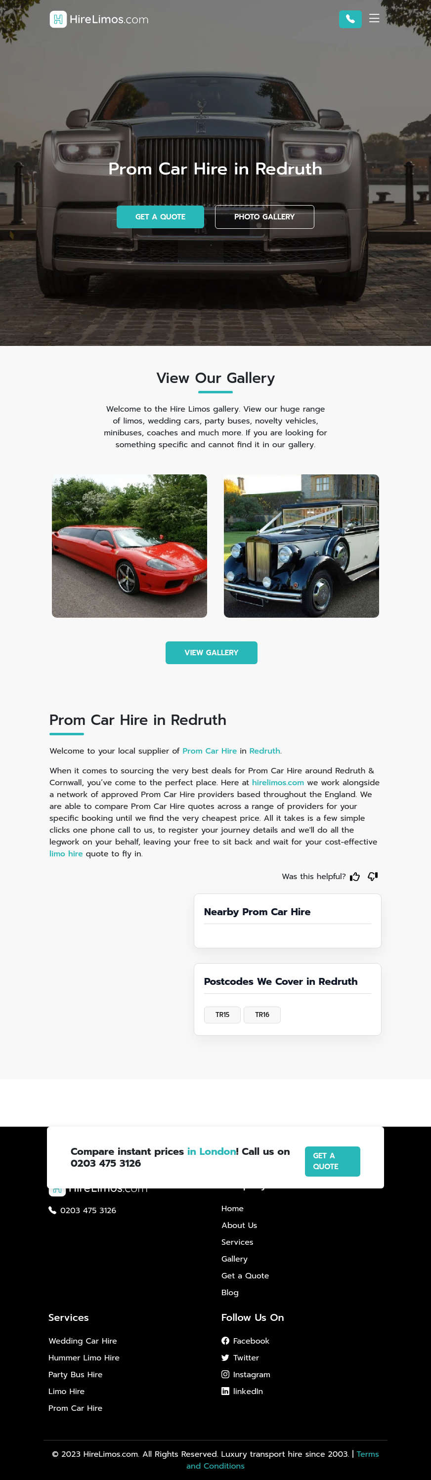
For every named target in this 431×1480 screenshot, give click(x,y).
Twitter (240, 1358)
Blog (230, 1293)
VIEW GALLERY (211, 652)
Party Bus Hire (75, 1375)
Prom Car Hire (209, 751)
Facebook (245, 1341)
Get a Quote (245, 1276)
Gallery (234, 1259)
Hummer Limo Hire (84, 1358)
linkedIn (242, 1391)
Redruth (265, 751)
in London (211, 1151)
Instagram (245, 1375)
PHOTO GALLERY (264, 216)
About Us (239, 1225)
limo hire (66, 854)
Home (232, 1209)
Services (237, 1242)
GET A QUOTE (160, 216)
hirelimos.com (278, 783)
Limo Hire (66, 1391)
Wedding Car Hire (82, 1341)
